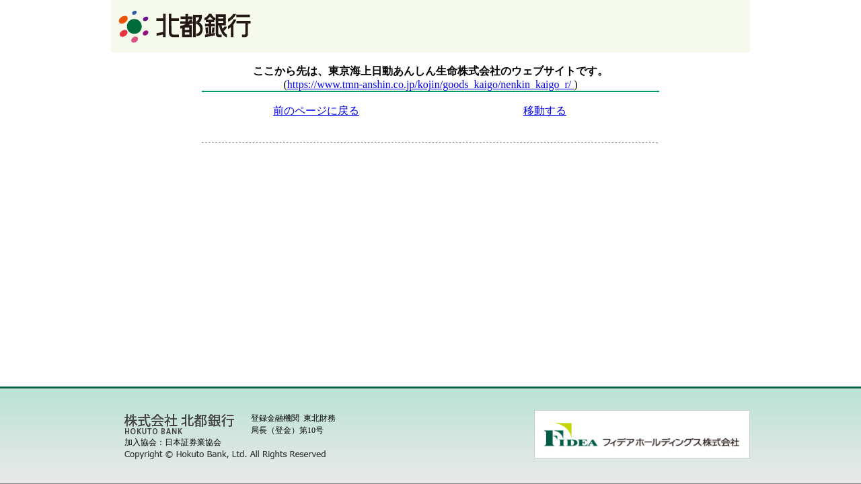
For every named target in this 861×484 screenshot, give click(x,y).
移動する (544, 110)
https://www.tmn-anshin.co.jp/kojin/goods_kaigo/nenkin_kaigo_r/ (430, 84)
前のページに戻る (316, 110)
